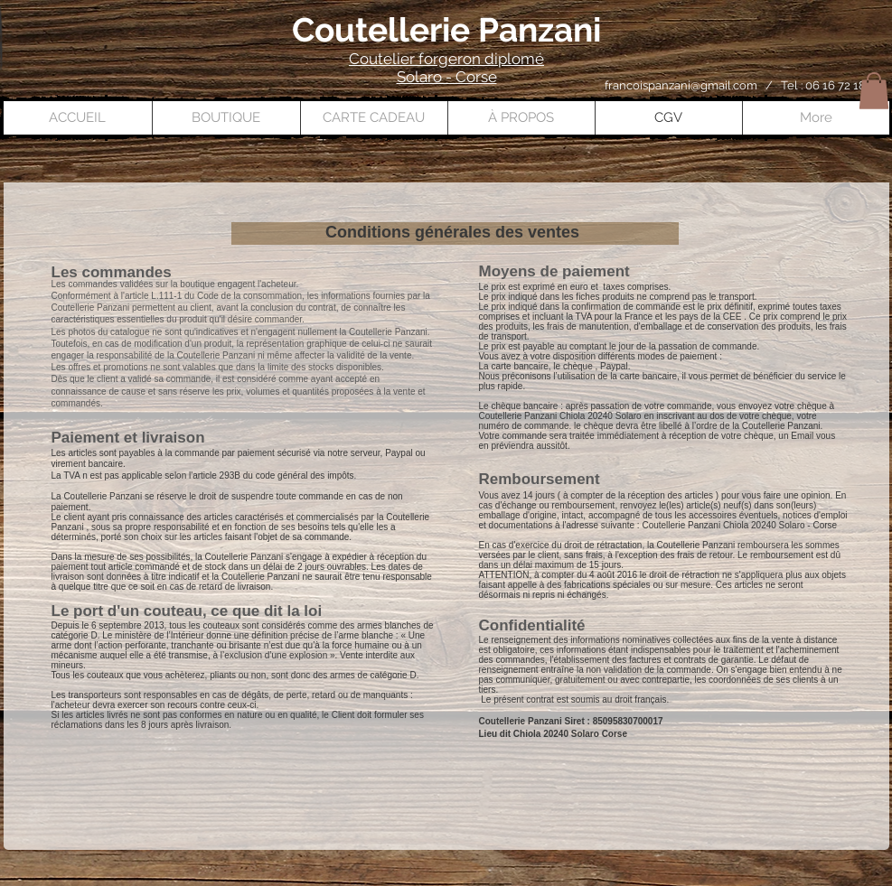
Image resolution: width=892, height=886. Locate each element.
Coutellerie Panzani (446, 30)
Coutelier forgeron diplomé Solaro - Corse (446, 68)
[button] (874, 90)
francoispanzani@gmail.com (681, 85)
